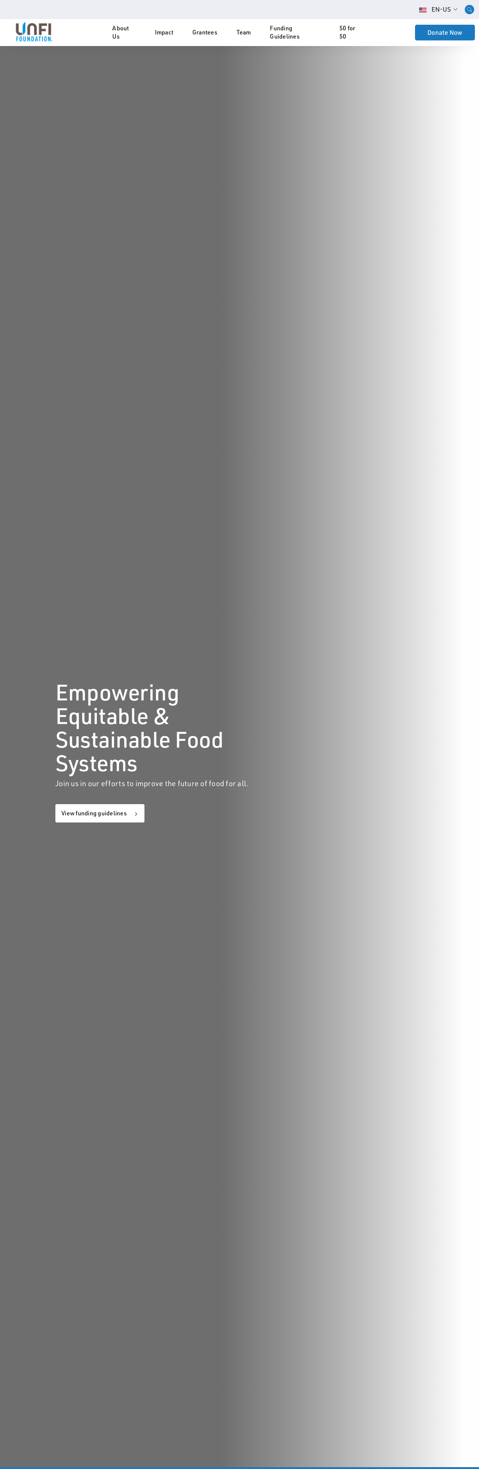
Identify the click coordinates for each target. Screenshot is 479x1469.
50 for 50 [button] (347, 32)
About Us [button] (120, 32)
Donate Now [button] (445, 32)
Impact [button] (164, 32)
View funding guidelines (94, 813)
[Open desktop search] (469, 9)
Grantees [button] (204, 32)
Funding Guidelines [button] (285, 32)
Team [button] (244, 32)
